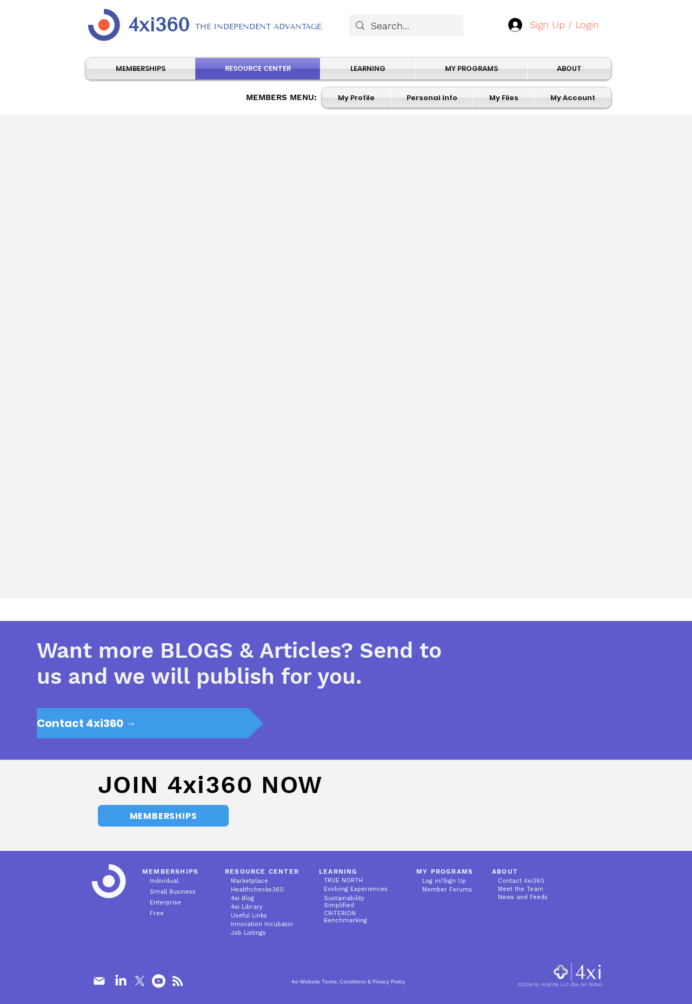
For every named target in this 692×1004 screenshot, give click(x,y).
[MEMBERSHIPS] (163, 816)
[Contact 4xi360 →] (150, 723)
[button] (432, 98)
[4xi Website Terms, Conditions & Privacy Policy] (347, 982)
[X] (140, 981)
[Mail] (99, 981)
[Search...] (406, 26)
